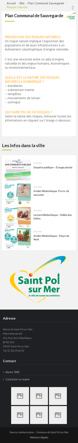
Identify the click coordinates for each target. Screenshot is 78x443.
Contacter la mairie (17, 379)
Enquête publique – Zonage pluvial (53, 170)
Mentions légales (39, 437)
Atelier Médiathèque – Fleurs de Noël (51, 241)
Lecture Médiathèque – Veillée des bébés (53, 220)
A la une (38, 166)
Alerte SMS (12, 372)
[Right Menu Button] (72, 7)
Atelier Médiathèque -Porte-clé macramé (51, 196)
